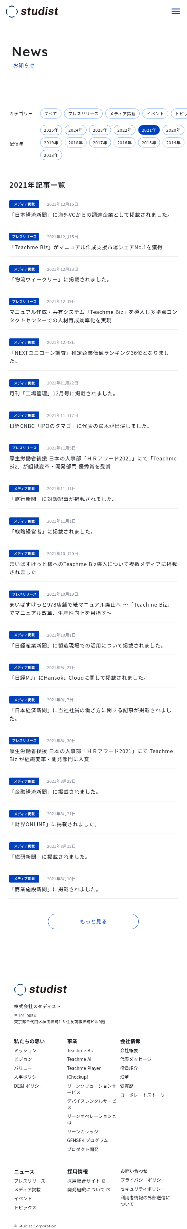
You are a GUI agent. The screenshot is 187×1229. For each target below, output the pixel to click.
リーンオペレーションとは (91, 1109)
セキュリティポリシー (142, 1178)
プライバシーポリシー (142, 1170)
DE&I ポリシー (29, 1076)
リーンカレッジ (82, 1121)
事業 (72, 1030)
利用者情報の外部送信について (145, 1190)
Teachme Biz (80, 1040)
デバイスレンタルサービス (92, 1094)
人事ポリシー (27, 1067)
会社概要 (129, 1040)
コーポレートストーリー (145, 1084)
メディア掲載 (27, 1179)
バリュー (23, 1058)
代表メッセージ (136, 1049)
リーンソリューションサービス (91, 1079)
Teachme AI (79, 1049)
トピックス (25, 1197)
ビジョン (23, 1049)
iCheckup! (77, 1067)
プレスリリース (29, 1170)
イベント (23, 1188)
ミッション (25, 1040)
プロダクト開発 (82, 1139)
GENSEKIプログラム (87, 1130)
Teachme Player (83, 1058)
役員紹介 (129, 1058)
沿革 (124, 1067)
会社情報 (130, 1030)
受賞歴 (127, 1076)
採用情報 (77, 1161)
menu (175, 10)
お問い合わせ (133, 1161)
